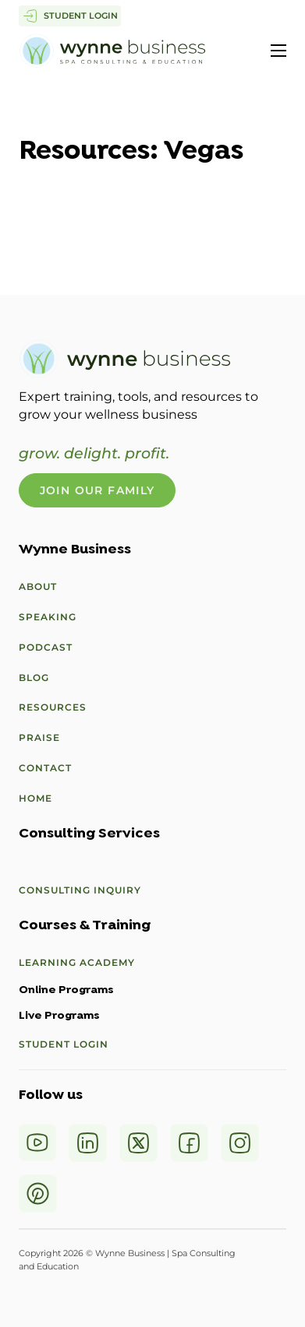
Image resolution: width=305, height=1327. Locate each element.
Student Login (63, 1044)
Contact (45, 768)
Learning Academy (77, 962)
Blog (34, 677)
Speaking (47, 617)
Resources (53, 707)
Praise (39, 737)
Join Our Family (97, 490)
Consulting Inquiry (80, 890)
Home (35, 798)
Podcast (46, 647)
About (38, 586)
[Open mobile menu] (278, 50)
